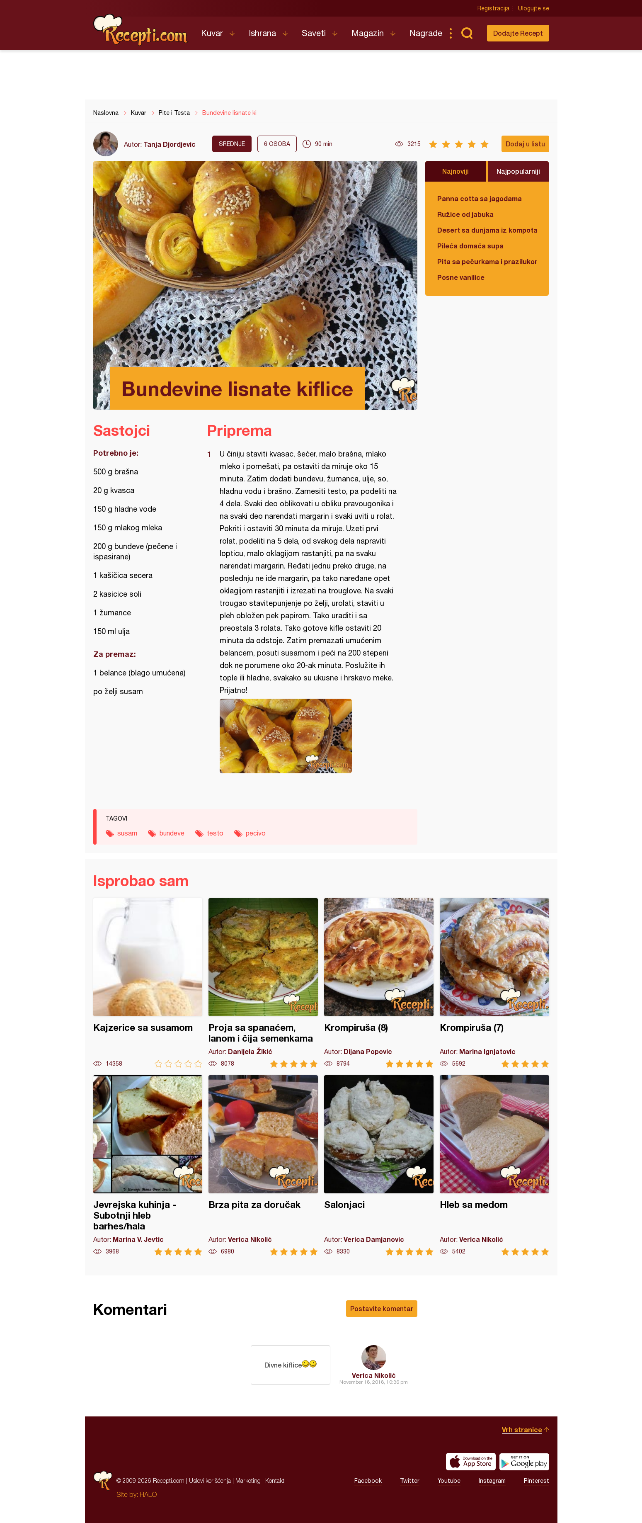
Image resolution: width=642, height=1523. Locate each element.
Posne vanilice (461, 277)
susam (127, 833)
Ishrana (262, 33)
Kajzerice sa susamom (148, 983)
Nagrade (425, 33)
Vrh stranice (522, 1429)
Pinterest (536, 1480)
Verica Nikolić (374, 1375)
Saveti (314, 33)
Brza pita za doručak (263, 1165)
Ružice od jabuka (465, 214)
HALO (148, 1494)
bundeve (172, 833)
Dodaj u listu (525, 144)
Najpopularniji (518, 171)
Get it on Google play (524, 1461)
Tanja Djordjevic (169, 144)
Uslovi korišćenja (210, 1480)
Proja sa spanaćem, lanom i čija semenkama (263, 983)
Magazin (367, 33)
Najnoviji (455, 171)
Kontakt (274, 1480)
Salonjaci (379, 1165)
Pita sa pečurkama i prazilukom (487, 261)
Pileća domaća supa (470, 246)
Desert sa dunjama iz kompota (487, 230)
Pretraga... (467, 33)
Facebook (368, 1480)
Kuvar (212, 33)
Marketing (248, 1480)
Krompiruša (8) (379, 983)
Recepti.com (141, 30)
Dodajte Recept (518, 33)
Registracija (493, 8)
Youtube (449, 1480)
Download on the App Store (471, 1461)
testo (215, 833)
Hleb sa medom (494, 1165)
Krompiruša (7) (494, 983)
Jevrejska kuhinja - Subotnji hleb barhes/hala (148, 1165)
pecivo (256, 833)
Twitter (409, 1480)
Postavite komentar (381, 1308)
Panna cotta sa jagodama (479, 198)
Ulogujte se (533, 8)
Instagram (492, 1480)
